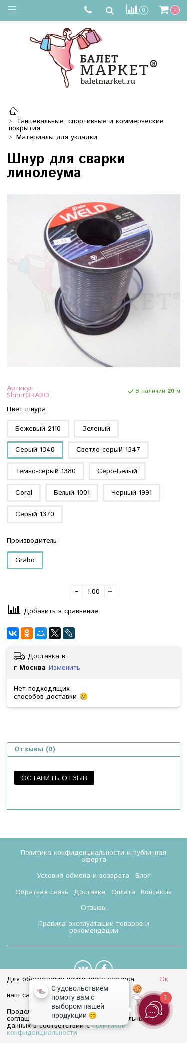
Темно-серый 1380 (45, 471)
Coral (23, 493)
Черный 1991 (131, 493)
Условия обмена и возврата (83, 876)
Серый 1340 (35, 450)
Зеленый (96, 429)
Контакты (156, 892)
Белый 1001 (72, 493)
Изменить (64, 668)
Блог (142, 876)
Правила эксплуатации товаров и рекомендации (93, 927)
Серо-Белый (117, 471)
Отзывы (94, 908)
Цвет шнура (26, 409)
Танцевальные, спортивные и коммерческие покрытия (86, 124)
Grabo (25, 560)
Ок (163, 979)
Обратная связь (41, 892)
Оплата (123, 892)
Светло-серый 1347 (108, 450)
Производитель (32, 540)
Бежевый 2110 (38, 429)
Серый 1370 (34, 514)
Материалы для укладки (56, 137)
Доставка (89, 892)
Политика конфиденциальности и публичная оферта (93, 856)
